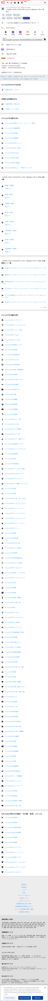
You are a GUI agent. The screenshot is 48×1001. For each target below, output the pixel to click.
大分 (24, 927)
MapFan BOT (14, 968)
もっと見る (43, 307)
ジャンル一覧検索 (39, 937)
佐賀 (14, 927)
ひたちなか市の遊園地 (11, 399)
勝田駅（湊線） (9, 194)
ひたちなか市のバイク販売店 (13, 647)
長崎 (17, 927)
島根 (28, 926)
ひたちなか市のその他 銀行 (13, 726)
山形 (31, 922)
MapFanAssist (6, 968)
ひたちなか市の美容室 (11, 791)
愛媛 (5, 927)
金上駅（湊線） (9, 212)
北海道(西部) (12, 922)
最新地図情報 (5, 956)
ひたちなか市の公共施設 (12, 736)
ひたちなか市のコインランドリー (14, 786)
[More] (45, 2)
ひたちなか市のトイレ (11, 696)
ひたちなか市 (9, 18)
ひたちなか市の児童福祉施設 (13, 827)
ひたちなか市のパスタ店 (12, 335)
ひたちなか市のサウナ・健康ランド (15, 439)
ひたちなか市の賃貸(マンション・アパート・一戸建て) (20, 123)
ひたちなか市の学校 (10, 756)
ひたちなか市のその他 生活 (37, 76)
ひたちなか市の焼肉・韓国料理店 (14, 369)
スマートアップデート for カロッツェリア (24, 967)
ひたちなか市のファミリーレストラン (15, 325)
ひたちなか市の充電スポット (13, 642)
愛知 (42, 924)
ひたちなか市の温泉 (10, 488)
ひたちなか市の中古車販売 (12, 657)
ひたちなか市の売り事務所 (12, 163)
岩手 (21, 922)
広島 (35, 926)
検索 (3, 935)
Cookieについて (24, 898)
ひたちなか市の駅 (10, 607)
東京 (9, 924)
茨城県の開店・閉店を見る (12, 104)
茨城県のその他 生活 (20, 76)
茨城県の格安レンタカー (12, 89)
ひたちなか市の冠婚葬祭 (12, 766)
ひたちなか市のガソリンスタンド (14, 617)
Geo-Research (19, 982)
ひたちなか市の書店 (10, 592)
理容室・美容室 (16, 14)
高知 (8, 927)
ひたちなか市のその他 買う (13, 602)
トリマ (20, 968)
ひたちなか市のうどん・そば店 (13, 330)
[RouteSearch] (11, 2)
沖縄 (35, 927)
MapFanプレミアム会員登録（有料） (27, 946)
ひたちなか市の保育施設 (12, 751)
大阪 (8, 926)
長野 (33, 924)
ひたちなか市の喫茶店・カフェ (13, 344)
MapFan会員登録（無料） (9, 946)
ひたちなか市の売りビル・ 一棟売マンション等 (18, 168)
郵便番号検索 (23, 937)
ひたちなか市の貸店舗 (11, 133)
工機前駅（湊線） (10, 203)
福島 (34, 922)
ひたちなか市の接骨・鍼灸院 (13, 681)
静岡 (39, 924)
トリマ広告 (11, 982)
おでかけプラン (13, 938)
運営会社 (24, 884)
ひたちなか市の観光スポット (13, 389)
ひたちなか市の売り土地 (12, 153)
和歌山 (21, 926)
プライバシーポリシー (24, 895)
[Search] (8, 2)
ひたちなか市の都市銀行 (12, 711)
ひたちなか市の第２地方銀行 (13, 721)
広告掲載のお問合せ (24, 912)
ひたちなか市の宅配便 (11, 842)
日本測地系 (24, 63)
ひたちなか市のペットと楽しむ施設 (15, 468)
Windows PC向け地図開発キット (14, 981)
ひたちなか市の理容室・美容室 (13, 800)
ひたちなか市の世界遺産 (12, 463)
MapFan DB (26, 981)
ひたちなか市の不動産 (11, 837)
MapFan (3, 76)
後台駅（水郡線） (10, 239)
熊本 (21, 927)
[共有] (35, 33)
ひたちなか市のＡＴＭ (11, 706)
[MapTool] (15, 2)
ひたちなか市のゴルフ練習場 (13, 429)
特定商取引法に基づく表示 (24, 903)
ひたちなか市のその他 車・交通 (14, 667)
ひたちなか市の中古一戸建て (13, 148)
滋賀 (5, 926)
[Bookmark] (18, 2)
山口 (38, 926)
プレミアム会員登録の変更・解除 (24, 909)
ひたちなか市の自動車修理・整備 (14, 632)
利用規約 (24, 887)
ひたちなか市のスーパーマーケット (15, 508)
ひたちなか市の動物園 (11, 409)
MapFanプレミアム (7, 967)
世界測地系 (14, 63)
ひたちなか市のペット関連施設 (13, 776)
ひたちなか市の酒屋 (10, 587)
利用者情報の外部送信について (24, 906)
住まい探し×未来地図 (26, 935)
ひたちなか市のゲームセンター (13, 478)
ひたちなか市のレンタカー (12, 612)
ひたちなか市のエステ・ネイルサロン (15, 862)
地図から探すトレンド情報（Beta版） (20, 956)
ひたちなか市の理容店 (11, 795)
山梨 (29, 924)
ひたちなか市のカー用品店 (12, 622)
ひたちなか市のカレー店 (12, 359)
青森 (18, 922)
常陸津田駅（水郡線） (11, 230)
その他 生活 (8, 14)
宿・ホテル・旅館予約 (12, 959)
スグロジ (25, 982)
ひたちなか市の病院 (10, 672)
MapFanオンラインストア (31, 957)
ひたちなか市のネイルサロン (13, 872)
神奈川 (13, 924)
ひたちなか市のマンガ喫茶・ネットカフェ (16, 483)
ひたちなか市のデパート (12, 528)
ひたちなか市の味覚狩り (12, 454)
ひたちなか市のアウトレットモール (15, 523)
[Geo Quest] (25, 2)
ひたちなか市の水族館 (11, 414)
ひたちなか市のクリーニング (13, 781)
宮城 (25, 922)
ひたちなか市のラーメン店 (12, 340)
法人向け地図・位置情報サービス (11, 979)
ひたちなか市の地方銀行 (12, 716)
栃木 (41, 922)
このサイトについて (24, 901)
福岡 (11, 927)
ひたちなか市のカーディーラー (13, 627)
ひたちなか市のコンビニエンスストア (15, 503)
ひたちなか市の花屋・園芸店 (13, 597)
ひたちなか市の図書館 (11, 746)
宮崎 (27, 927)
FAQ (24, 892)
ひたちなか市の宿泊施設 (12, 384)
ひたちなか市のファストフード (13, 320)
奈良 (17, 926)
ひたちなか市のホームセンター (13, 568)
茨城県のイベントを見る (12, 109)
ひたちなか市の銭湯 (10, 493)
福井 (26, 924)
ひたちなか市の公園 (10, 394)
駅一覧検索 (30, 937)
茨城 (37, 922)
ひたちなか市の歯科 (10, 677)
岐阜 (36, 924)
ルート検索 (8, 935)
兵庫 (14, 926)
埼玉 (3, 924)
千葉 (6, 924)
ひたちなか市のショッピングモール (15, 513)
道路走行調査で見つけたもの (15, 957)
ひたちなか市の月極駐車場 (12, 128)
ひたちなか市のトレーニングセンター (15, 449)
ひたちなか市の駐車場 (11, 637)
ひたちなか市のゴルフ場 (12, 424)
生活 (3, 14)
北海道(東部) (5, 922)
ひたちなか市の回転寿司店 (12, 354)
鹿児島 (31, 927)
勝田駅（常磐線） (17, 18)
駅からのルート (26, 18)
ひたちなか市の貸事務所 (12, 138)
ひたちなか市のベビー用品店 (13, 548)
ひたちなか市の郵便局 (11, 701)
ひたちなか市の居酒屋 (11, 374)
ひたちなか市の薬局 (10, 533)
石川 (23, 924)
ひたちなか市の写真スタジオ (13, 857)
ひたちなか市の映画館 (11, 404)
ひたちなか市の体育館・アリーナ (14, 444)
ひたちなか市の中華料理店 (12, 364)
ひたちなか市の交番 (10, 741)
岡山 (31, 926)
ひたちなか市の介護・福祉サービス (15, 686)
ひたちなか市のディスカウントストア (15, 518)
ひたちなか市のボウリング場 (13, 419)
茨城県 (3, 18)
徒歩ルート (8, 188)
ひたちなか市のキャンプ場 (12, 434)
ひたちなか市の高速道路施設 (13, 652)
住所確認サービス (36, 981)
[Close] (45, 989)
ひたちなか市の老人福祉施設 (13, 832)
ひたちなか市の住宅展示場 (12, 771)
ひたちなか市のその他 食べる (13, 379)
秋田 (28, 922)
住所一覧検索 (15, 937)
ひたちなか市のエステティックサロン (15, 867)
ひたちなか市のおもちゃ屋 (12, 543)
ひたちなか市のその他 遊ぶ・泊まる (15, 498)
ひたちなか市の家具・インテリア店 (15, 572)
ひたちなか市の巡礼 (10, 458)
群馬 (44, 922)
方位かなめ (26, 968)
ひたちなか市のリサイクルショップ (15, 577)
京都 (11, 926)
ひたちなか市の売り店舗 (12, 158)
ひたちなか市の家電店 (11, 553)
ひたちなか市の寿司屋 (11, 349)
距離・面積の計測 (37, 935)
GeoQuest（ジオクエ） (36, 968)
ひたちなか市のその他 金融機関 (14, 731)
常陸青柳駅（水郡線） (11, 248)
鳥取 (25, 926)
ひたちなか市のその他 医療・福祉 (15, 691)
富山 (20, 924)
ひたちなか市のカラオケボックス (14, 473)
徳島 (41, 926)
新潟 (17, 924)
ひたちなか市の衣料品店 (12, 538)
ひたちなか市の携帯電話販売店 (13, 558)
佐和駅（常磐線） (10, 221)
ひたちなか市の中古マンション (13, 143)
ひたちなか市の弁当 (10, 582)
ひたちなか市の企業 (10, 761)
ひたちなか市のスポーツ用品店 (13, 563)
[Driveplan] (22, 2)
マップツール (15, 935)
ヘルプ (24, 890)
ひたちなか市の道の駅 (11, 662)
